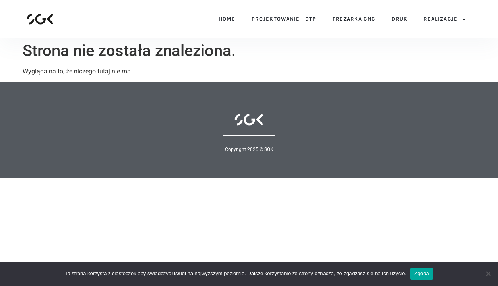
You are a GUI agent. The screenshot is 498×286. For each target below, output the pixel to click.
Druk (399, 19)
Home (227, 19)
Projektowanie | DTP (284, 19)
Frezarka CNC (354, 19)
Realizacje (445, 18)
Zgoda (421, 273)
